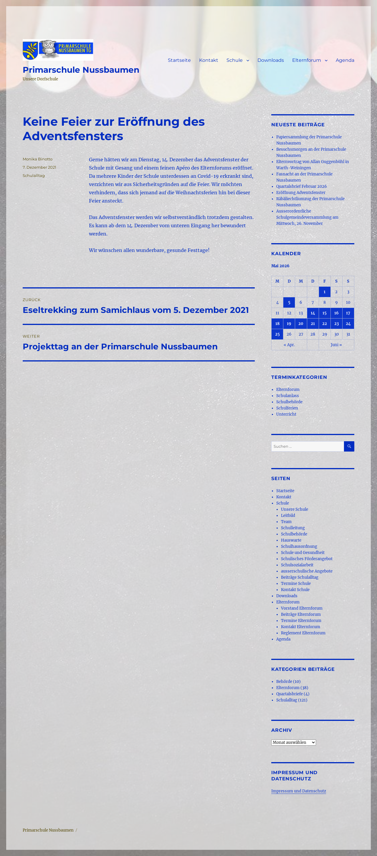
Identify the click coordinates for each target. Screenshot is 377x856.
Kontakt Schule (295, 589)
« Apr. (289, 344)
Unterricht (286, 414)
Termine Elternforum (301, 620)
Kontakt (208, 60)
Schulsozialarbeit (297, 565)
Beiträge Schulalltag (299, 577)
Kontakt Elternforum (300, 626)
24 (348, 323)
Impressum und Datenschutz (298, 791)
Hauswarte (291, 540)
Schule (234, 60)
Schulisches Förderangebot (307, 558)
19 (289, 323)
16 (336, 313)
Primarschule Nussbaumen (81, 70)
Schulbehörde (289, 401)
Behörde (284, 681)
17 (348, 313)
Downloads (270, 60)
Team (286, 521)
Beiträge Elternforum (301, 614)
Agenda (345, 60)
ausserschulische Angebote (307, 571)
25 (277, 334)
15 (325, 313)
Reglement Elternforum (303, 633)
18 (277, 323)
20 (300, 323)
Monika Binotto (37, 159)
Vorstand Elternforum (302, 608)
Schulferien (287, 408)
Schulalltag (34, 175)
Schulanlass (287, 395)
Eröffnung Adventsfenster (300, 192)
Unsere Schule (294, 509)
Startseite (179, 60)
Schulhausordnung (299, 546)
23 (336, 323)
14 (313, 313)
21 (313, 323)
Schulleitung (293, 527)
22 (324, 323)
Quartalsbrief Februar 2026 (301, 186)
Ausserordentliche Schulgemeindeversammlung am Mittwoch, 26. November (307, 217)
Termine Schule (296, 583)
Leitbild (288, 515)
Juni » (336, 344)
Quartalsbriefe (289, 693)
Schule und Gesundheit (303, 552)
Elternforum (306, 60)
